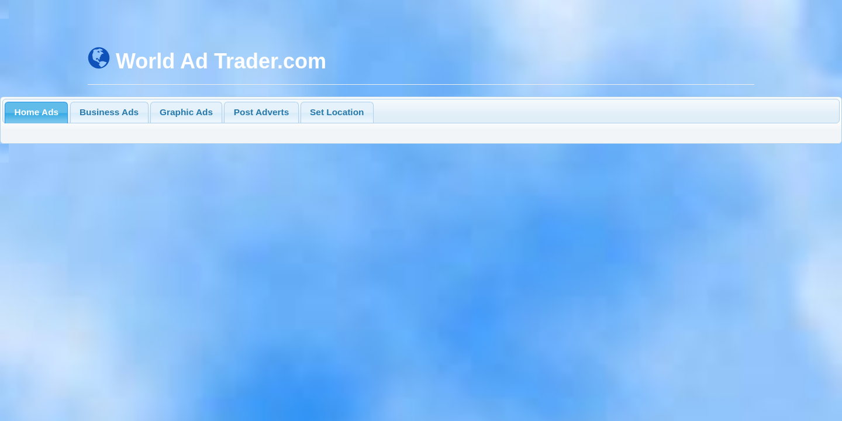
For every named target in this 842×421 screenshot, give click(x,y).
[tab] (36, 112)
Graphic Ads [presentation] (186, 112)
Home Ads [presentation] (37, 112)
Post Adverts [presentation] (261, 112)
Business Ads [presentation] (109, 112)
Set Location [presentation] (337, 112)
